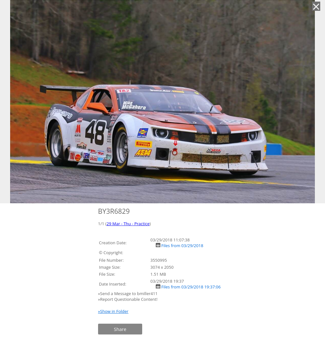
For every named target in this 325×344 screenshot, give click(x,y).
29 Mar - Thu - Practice (128, 223)
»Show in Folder (113, 311)
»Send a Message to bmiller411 (128, 293)
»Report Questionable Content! (127, 299)
